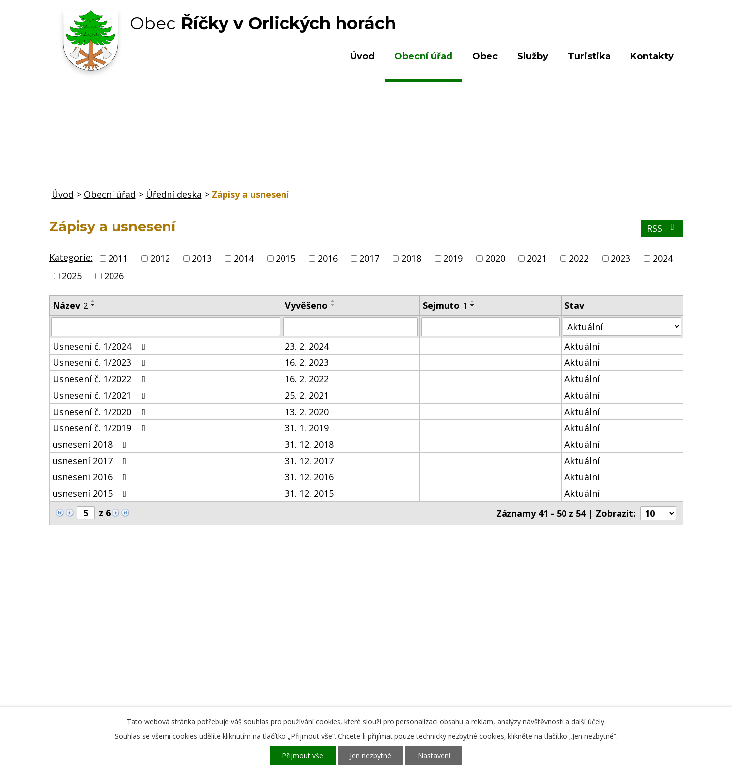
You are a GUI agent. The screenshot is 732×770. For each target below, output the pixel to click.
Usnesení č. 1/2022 (101, 379)
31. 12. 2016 (309, 477)
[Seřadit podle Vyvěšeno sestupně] (333, 305)
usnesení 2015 (92, 493)
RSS (662, 228)
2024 (663, 258)
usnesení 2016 (92, 477)
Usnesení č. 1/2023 (101, 362)
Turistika (589, 56)
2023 (620, 258)
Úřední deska (174, 194)
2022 (579, 258)
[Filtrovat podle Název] (166, 326)
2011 (118, 258)
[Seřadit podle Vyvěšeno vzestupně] (333, 301)
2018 (411, 258)
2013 (202, 258)
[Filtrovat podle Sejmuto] (490, 326)
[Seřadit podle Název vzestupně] (93, 301)
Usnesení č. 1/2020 (101, 411)
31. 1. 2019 (307, 428)
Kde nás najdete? (576, 629)
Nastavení (434, 755)
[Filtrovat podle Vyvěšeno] (350, 326)
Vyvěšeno (306, 305)
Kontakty (652, 56)
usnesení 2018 (92, 444)
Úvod (362, 56)
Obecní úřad (423, 56)
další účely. (588, 721)
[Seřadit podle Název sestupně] (93, 305)
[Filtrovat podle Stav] (622, 326)
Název (70, 305)
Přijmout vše (302, 755)
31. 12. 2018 (309, 444)
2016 (328, 258)
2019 (453, 258)
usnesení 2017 (92, 461)
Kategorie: (71, 257)
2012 (160, 258)
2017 (369, 258)
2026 (114, 276)
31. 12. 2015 (309, 493)
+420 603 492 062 (300, 639)
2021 (537, 258)
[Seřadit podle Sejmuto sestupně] (472, 305)
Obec (485, 56)
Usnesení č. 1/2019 (101, 428)
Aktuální (582, 346)
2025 (72, 276)
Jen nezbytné (370, 755)
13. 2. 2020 (307, 411)
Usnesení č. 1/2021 (101, 395)
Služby (532, 56)
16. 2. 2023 (307, 362)
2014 (244, 258)
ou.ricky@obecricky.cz (343, 668)
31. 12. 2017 (309, 461)
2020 (495, 258)
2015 (285, 258)
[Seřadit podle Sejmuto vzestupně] (472, 301)
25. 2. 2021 (307, 395)
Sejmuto (445, 305)
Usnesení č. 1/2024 (101, 346)
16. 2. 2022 (307, 379)
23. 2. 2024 (307, 346)
